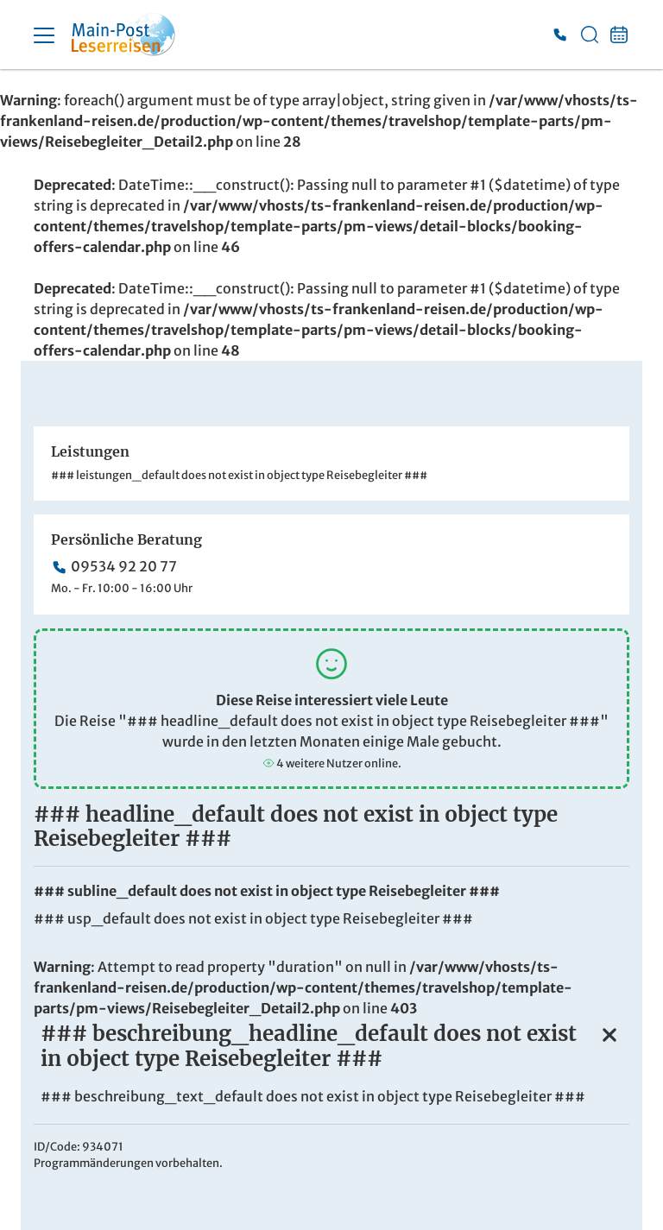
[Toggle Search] (589, 34)
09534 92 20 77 (124, 566)
